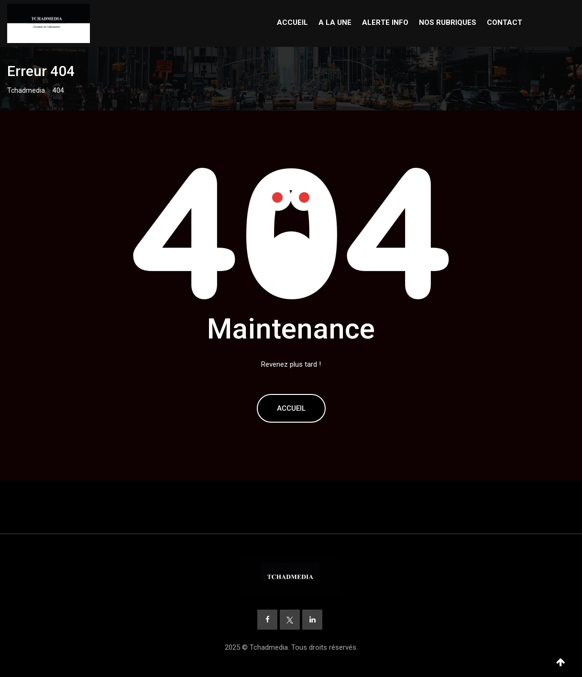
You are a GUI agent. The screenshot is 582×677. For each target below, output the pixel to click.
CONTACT (504, 22)
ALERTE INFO (385, 22)
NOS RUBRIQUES (447, 22)
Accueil (291, 408)
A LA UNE (334, 22)
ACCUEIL (292, 22)
